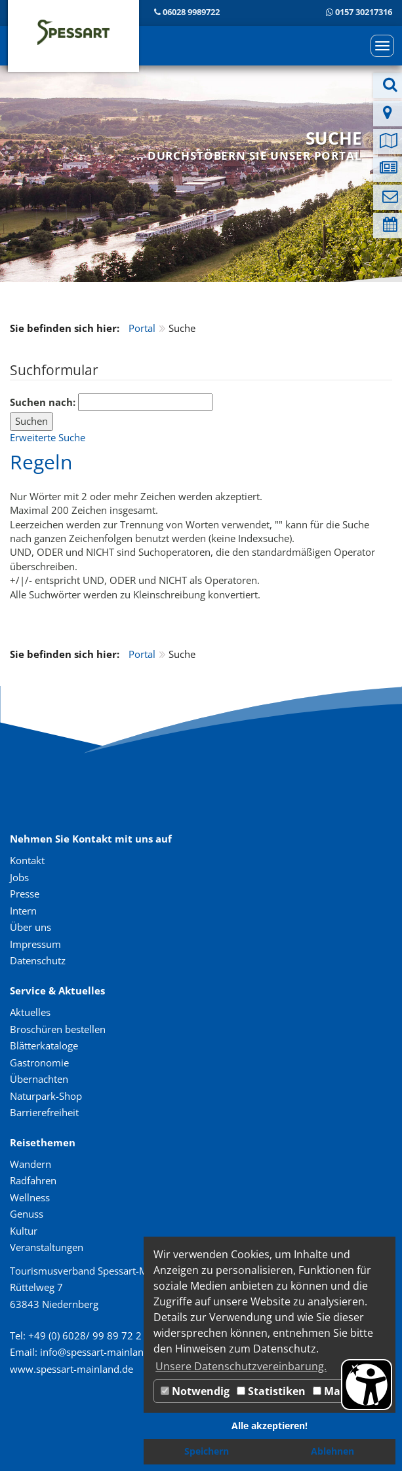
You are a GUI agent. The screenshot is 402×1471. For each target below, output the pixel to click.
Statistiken (271, 1391)
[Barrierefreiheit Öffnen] (366, 1384)
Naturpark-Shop (46, 1095)
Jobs (19, 877)
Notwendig (195, 1391)
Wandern (30, 1164)
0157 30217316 (363, 12)
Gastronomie (39, 1062)
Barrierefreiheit (44, 1112)
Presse (24, 893)
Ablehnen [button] (332, 1451)
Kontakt (27, 860)
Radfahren (33, 1180)
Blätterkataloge (44, 1045)
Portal (142, 328)
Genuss (26, 1213)
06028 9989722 (191, 12)
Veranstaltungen (46, 1247)
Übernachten (39, 1078)
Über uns (30, 927)
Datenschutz (38, 960)
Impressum (35, 944)
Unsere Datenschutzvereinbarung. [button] (241, 1366)
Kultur (23, 1230)
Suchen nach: (42, 402)
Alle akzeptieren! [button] (269, 1425)
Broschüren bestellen (58, 1029)
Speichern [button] (206, 1451)
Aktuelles (30, 1012)
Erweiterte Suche (47, 437)
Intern (23, 910)
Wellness (30, 1197)
